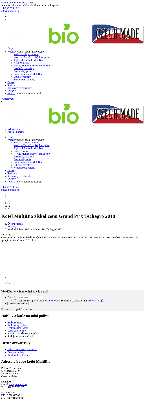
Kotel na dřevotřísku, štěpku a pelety (32, 57)
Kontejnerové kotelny (24, 79)
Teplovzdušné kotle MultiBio (28, 60)
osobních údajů (52, 300)
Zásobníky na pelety (24, 68)
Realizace (12, 85)
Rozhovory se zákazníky (19, 88)
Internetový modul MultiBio (28, 74)
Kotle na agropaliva (17, 325)
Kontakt (11, 93)
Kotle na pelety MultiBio (26, 54)
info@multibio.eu (18, 384)
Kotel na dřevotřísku (17, 355)
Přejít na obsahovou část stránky (17, 2)
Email (11, 297)
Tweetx (11, 283)
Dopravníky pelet (22, 71)
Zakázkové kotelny (16, 330)
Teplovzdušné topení (17, 328)
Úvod (10, 49)
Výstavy (11, 90)
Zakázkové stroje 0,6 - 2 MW (22, 349)
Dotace (10, 82)
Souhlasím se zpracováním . (82, 300)
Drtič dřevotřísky (22, 76)
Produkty (12, 51)
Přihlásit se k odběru (18, 304)
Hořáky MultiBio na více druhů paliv (32, 65)
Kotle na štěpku (21, 63)
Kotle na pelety (15, 322)
